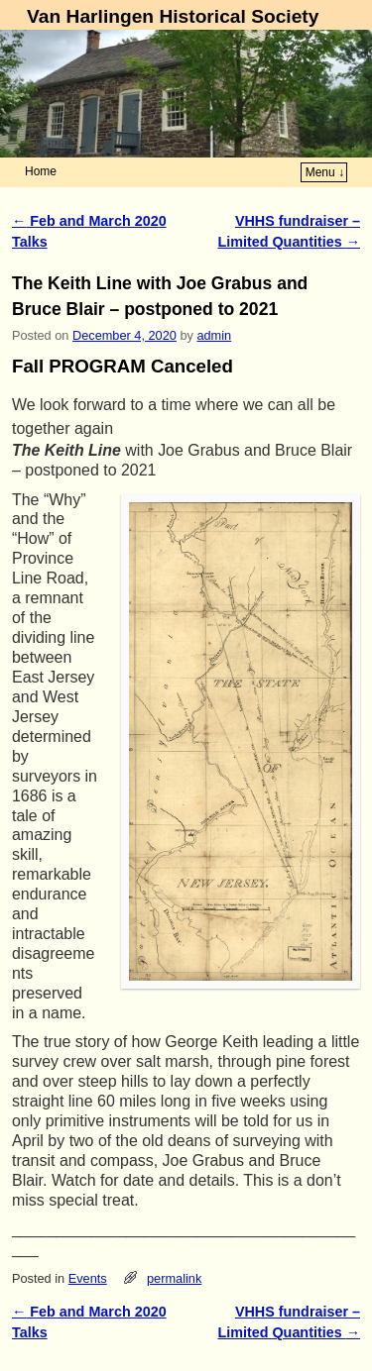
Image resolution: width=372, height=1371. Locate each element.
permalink (174, 1278)
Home (41, 171)
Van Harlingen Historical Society (172, 16)
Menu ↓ (325, 172)
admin (213, 335)
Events (87, 1278)
